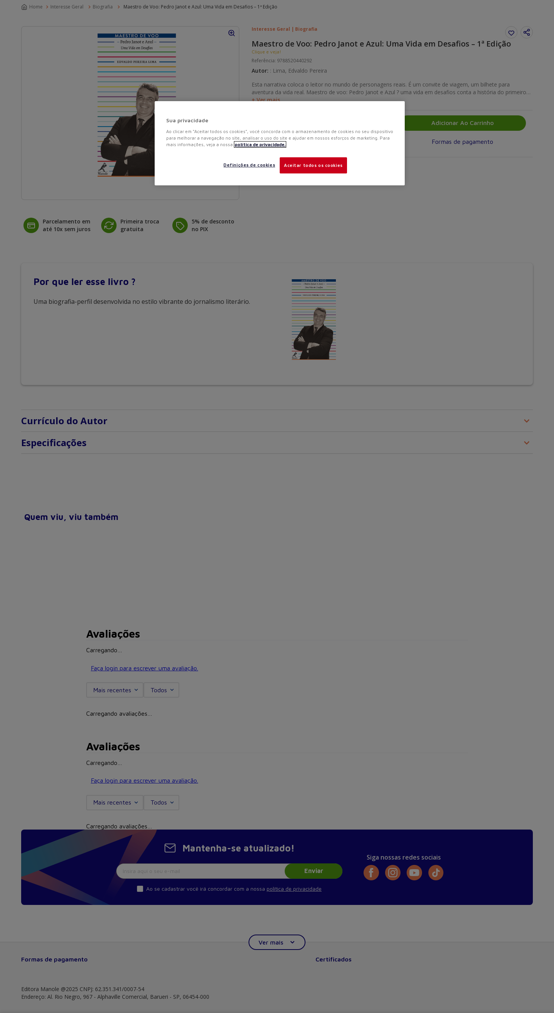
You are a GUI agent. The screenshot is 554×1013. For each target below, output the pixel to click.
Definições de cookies (249, 164)
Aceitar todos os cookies (313, 165)
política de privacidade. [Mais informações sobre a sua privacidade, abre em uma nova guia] (260, 144)
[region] (280, 143)
